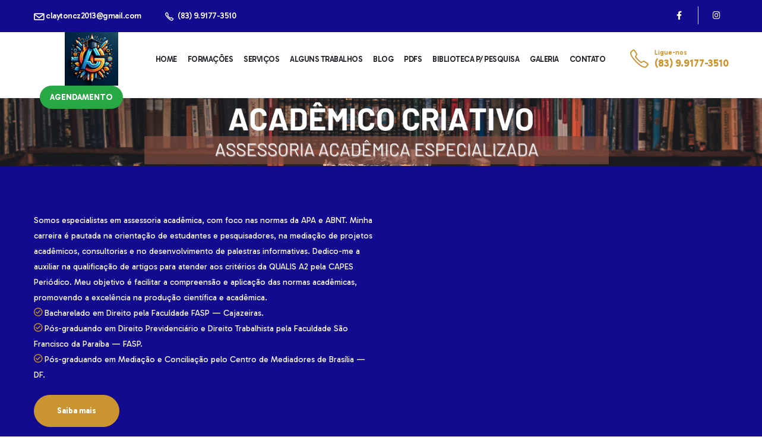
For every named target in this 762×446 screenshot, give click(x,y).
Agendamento (81, 97)
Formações (210, 59)
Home (166, 59)
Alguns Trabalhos (326, 59)
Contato (588, 59)
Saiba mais (76, 410)
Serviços (261, 59)
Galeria (544, 59)
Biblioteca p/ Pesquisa (475, 59)
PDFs (413, 59)
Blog (383, 59)
